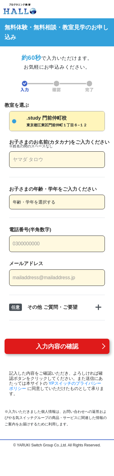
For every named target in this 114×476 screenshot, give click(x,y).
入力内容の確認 (57, 346)
